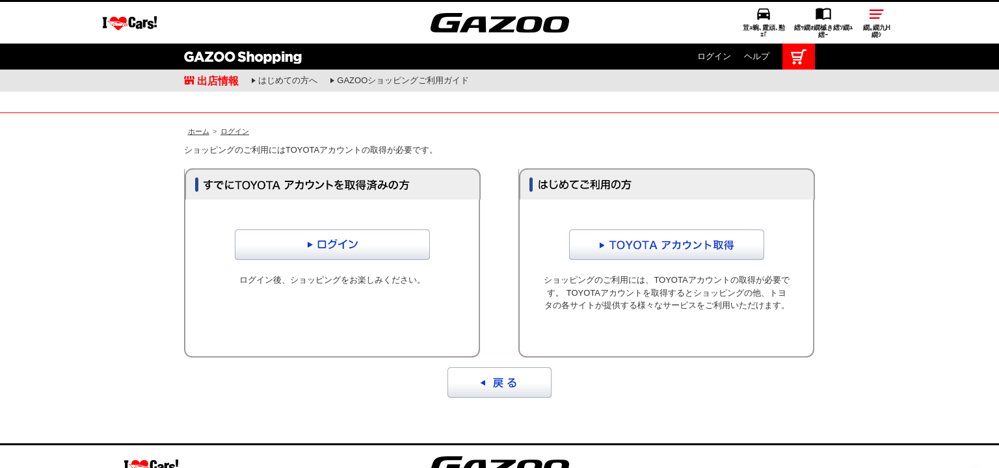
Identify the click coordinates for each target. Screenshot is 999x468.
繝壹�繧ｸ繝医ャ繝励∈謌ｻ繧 (976, 442)
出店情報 (218, 37)
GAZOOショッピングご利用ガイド (403, 37)
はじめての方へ (287, 37)
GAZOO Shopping (243, 13)
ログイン (714, 13)
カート (798, 13)
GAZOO (500, 437)
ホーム (198, 102)
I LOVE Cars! (151, 437)
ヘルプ (756, 13)
